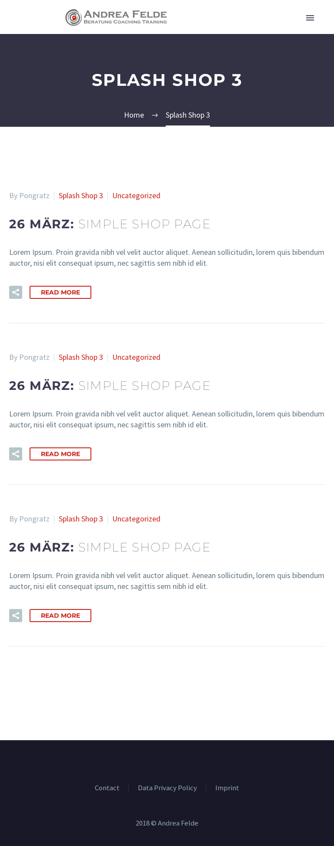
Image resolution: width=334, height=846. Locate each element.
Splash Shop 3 (81, 195)
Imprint (227, 788)
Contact (107, 788)
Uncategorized (136, 195)
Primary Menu (310, 17)
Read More (60, 292)
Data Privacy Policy (167, 788)
